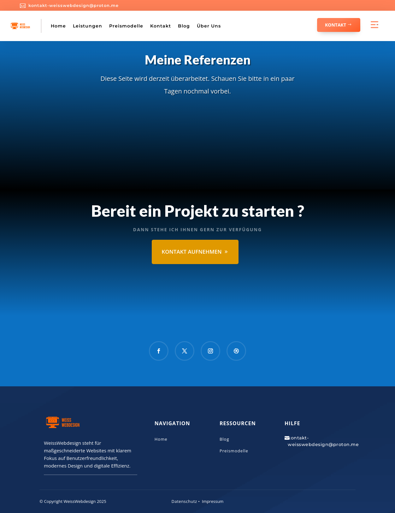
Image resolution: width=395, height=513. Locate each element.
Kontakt (160, 26)
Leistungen (87, 26)
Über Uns (209, 26)
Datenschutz (184, 501)
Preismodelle (126, 26)
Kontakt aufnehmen (191, 251)
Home (58, 26)
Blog (184, 26)
